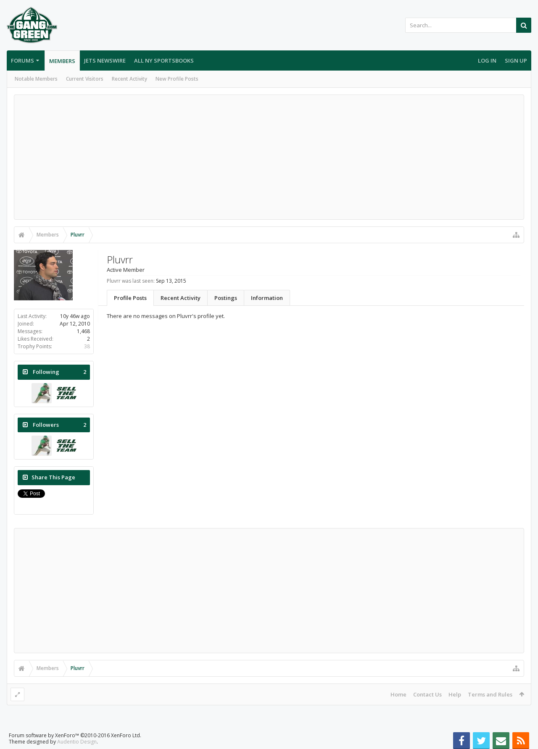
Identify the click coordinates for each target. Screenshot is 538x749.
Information (267, 298)
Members (62, 61)
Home (398, 694)
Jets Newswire (105, 60)
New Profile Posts (177, 78)
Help (454, 694)
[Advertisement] (269, 157)
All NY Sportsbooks (164, 60)
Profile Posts (130, 298)
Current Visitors (84, 78)
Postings (225, 298)
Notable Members (36, 78)
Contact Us (427, 694)
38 (87, 346)
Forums (22, 60)
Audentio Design (77, 741)
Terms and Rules (490, 694)
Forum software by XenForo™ (75, 735)
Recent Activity (129, 78)
